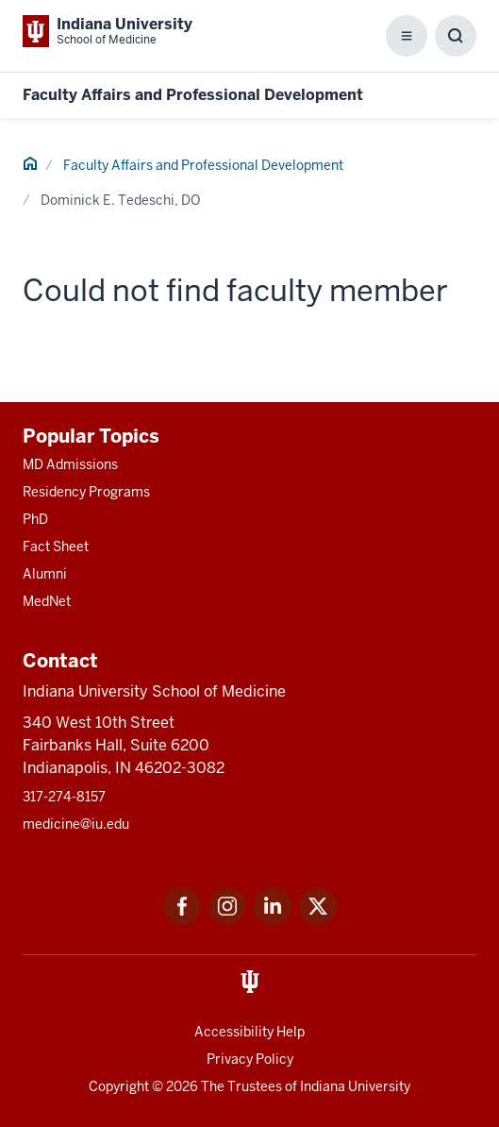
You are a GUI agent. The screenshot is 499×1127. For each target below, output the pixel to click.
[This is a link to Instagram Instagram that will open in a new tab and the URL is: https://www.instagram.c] (227, 920)
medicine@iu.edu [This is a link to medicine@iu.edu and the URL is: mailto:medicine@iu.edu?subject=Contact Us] (76, 824)
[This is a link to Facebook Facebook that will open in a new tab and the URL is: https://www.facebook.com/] (182, 920)
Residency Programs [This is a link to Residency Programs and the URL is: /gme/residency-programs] (86, 491)
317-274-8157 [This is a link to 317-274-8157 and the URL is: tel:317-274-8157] (64, 796)
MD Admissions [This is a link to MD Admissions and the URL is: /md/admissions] (70, 464)
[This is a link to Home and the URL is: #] (30, 166)
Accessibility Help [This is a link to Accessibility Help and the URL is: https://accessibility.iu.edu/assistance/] (249, 1031)
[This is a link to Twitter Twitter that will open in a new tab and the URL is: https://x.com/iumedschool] (318, 920)
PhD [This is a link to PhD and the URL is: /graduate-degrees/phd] (35, 519)
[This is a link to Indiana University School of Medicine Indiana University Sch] (107, 31)
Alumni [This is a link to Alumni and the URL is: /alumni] (45, 573)
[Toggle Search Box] (455, 36)
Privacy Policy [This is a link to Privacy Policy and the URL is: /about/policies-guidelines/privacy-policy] (250, 1059)
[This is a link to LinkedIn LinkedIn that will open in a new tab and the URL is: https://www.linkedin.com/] (272, 920)
